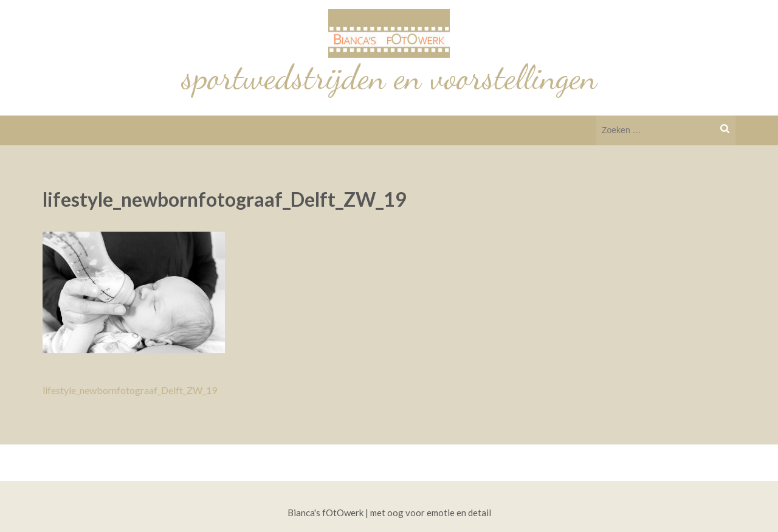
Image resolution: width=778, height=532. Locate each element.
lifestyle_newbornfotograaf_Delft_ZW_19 (130, 390)
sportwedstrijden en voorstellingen (389, 77)
